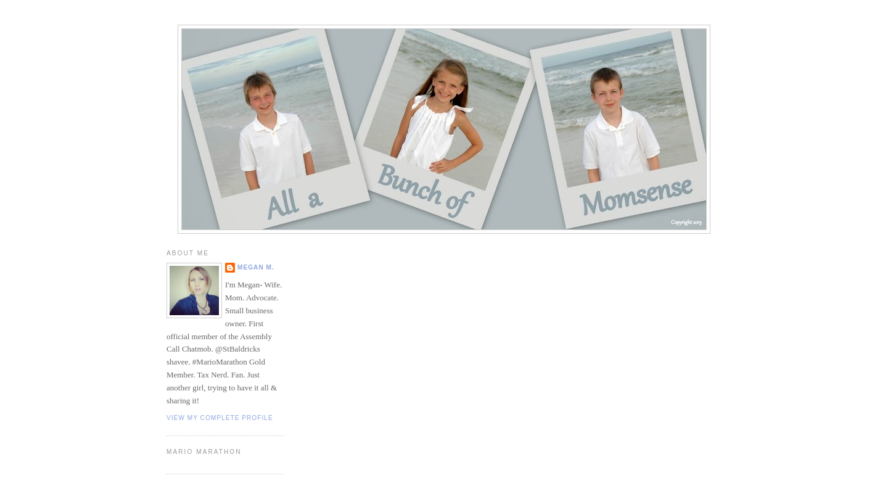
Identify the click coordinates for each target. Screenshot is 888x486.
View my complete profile (219, 417)
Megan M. (255, 267)
